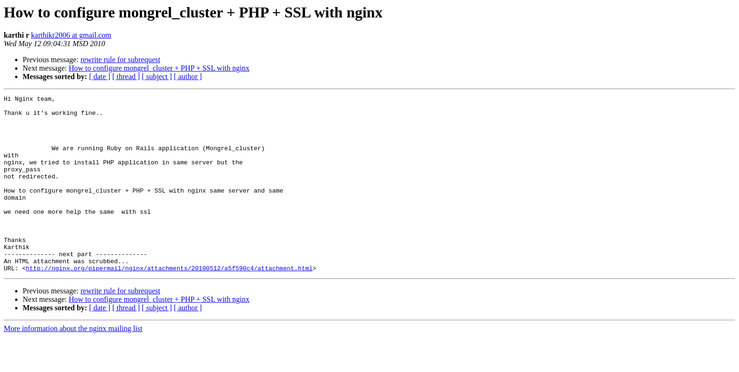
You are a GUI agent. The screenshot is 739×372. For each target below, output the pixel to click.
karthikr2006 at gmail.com (71, 35)
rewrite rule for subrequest (120, 60)
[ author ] (188, 77)
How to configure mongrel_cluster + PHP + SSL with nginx (159, 68)
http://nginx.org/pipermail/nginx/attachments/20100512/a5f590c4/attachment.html (169, 303)
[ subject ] (157, 77)
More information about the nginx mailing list (73, 364)
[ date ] (99, 77)
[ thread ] (126, 77)
